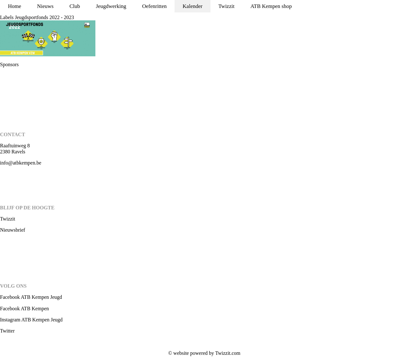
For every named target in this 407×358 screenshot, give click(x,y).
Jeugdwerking (111, 6)
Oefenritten (154, 6)
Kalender (192, 6)
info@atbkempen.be (20, 162)
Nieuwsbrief (12, 230)
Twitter (7, 330)
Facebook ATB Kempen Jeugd (31, 297)
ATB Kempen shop (271, 6)
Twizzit (226, 6)
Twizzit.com (227, 353)
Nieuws (45, 6)
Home (14, 6)
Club (75, 6)
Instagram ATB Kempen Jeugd (31, 319)
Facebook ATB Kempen (24, 308)
